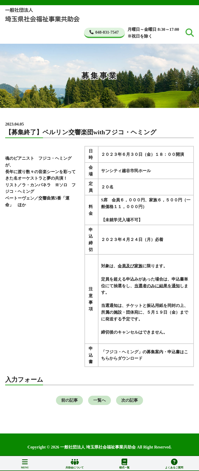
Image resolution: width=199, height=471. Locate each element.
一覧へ (99, 400)
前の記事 (69, 400)
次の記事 (129, 400)
